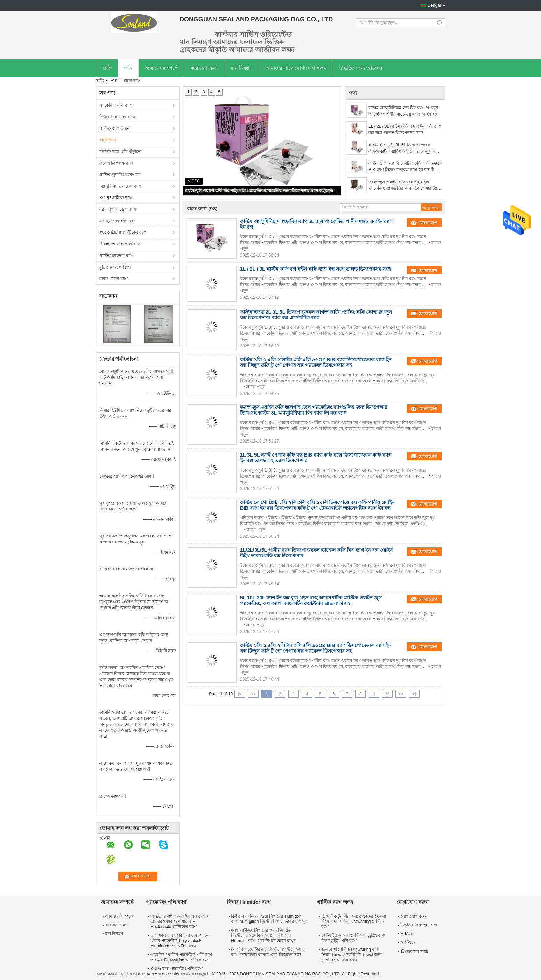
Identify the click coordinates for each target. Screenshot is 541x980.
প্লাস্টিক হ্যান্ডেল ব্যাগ (116, 255)
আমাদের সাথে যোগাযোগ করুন (296, 68)
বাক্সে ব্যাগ (107, 140)
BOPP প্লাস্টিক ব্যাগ (115, 197)
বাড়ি (106, 68)
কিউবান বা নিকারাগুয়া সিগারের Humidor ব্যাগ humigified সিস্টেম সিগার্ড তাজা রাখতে (268, 919)
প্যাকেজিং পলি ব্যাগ (115, 105)
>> (400, 693)
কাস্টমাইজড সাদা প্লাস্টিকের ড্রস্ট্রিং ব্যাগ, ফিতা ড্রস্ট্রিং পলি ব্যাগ (354, 938)
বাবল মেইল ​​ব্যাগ (113, 278)
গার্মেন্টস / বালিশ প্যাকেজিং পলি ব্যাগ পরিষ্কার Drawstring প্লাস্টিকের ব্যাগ (181, 957)
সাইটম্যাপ (408, 942)
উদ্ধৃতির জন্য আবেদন (360, 68)
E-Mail (407, 933)
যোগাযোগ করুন (414, 916)
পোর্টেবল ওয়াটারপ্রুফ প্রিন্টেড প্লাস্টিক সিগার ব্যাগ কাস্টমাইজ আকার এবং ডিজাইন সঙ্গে (267, 952)
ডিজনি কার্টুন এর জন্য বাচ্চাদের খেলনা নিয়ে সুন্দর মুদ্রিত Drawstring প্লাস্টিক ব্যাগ (353, 921)
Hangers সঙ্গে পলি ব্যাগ (119, 244)
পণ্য (128, 68)
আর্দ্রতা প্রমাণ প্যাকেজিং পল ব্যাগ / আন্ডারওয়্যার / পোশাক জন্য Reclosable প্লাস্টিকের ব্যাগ (179, 921)
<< (253, 693)
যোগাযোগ (427, 222)
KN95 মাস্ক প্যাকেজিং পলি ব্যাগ (176, 968)
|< (239, 693)
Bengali (435, 5)
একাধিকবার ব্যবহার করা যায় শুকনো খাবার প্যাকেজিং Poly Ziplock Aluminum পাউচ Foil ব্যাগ (180, 940)
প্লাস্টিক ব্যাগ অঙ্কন (114, 128)
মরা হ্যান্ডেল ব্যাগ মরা (117, 220)
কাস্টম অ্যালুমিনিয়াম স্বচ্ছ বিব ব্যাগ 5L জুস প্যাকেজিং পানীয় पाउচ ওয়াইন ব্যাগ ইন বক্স (403, 111)
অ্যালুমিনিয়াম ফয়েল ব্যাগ (120, 186)
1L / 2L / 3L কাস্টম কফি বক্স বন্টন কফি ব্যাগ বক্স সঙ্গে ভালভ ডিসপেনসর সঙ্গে (404, 129)
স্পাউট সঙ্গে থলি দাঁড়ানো (120, 151)
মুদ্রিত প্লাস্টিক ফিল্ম (115, 267)
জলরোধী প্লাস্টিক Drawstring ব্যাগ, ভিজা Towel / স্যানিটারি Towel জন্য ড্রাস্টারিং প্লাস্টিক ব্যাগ (351, 954)
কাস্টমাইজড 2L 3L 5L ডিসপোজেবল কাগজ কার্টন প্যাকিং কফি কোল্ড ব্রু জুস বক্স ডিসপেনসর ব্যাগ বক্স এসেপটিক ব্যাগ (403, 148)
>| (414, 693)
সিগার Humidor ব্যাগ (117, 116)
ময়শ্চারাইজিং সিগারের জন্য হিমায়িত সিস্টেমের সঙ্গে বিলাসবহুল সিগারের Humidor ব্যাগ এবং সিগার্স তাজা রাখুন (263, 935)
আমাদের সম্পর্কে (161, 68)
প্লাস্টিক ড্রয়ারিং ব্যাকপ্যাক (119, 174)
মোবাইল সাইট (414, 951)
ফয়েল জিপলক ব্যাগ (116, 163)
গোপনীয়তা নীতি (109, 974)
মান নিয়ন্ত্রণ (241, 68)
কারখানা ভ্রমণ (204, 68)
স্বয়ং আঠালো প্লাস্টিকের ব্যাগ (123, 232)
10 (387, 693)
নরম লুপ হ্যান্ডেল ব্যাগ (117, 209)
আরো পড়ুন (255, 386)
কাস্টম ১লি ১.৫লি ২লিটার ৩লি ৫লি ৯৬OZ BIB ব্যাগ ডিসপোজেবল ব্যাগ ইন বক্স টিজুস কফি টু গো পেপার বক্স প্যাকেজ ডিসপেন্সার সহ (405, 167)
